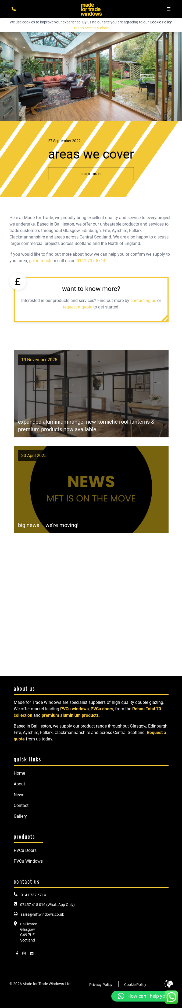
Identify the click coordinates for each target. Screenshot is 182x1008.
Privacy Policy (100, 984)
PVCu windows (74, 708)
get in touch (40, 260)
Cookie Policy (161, 22)
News (19, 794)
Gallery (20, 816)
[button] (144, 996)
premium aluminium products (70, 715)
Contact (21, 805)
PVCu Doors (25, 850)
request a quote (77, 307)
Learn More (91, 173)
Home (19, 773)
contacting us (143, 300)
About (19, 783)
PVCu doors (102, 708)
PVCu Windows (28, 861)
